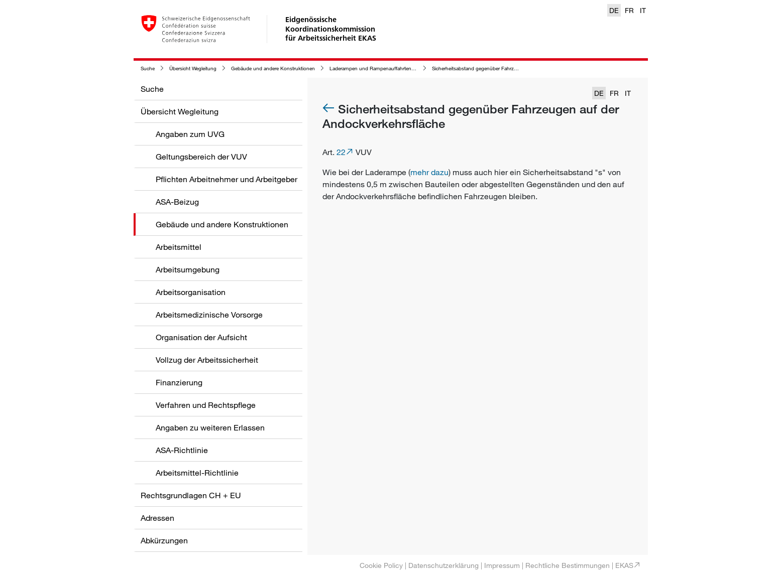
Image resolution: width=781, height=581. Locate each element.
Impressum (502, 565)
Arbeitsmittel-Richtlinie (197, 473)
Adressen (157, 518)
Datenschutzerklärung (443, 565)
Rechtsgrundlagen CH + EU (191, 495)
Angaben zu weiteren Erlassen (210, 427)
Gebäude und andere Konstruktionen (273, 68)
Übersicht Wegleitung (192, 68)
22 (341, 152)
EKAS (624, 565)
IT (643, 10)
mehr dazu (429, 172)
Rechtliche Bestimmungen (567, 565)
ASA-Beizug (177, 202)
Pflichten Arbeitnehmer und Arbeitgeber (226, 179)
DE (614, 10)
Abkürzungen (164, 540)
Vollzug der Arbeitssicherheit (207, 360)
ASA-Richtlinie (182, 450)
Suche (148, 68)
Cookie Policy (381, 565)
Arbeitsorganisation (191, 292)
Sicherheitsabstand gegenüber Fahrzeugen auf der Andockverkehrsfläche (513, 68)
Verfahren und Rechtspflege (206, 405)
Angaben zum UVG (190, 134)
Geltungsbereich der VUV (201, 157)
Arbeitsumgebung (187, 269)
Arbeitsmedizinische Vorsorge (209, 315)
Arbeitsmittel (178, 247)
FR (629, 10)
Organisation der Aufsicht (201, 337)
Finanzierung (179, 382)
